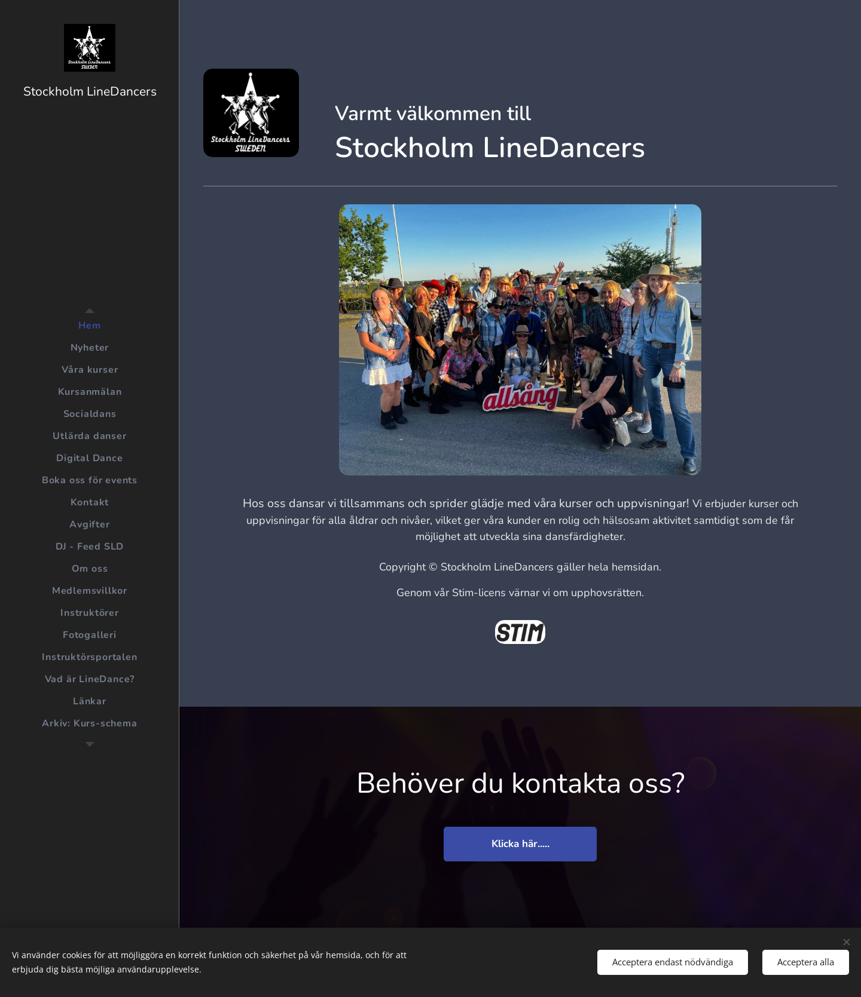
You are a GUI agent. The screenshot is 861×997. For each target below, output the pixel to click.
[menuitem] (90, 326)
